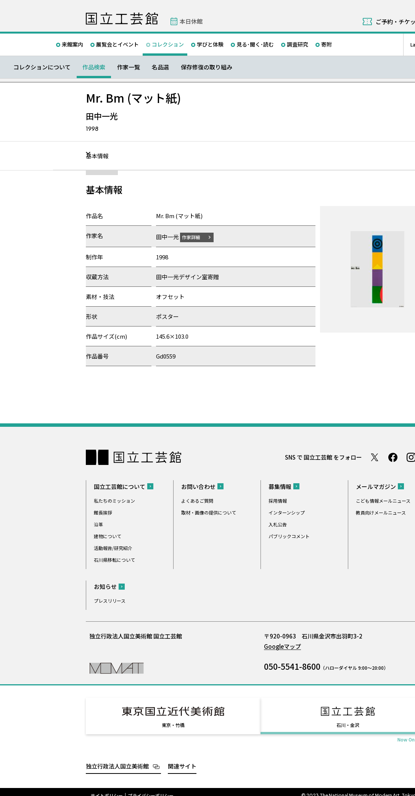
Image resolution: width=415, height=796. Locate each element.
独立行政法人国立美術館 (117, 759)
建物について (107, 535)
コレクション (168, 44)
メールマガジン (376, 486)
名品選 (160, 67)
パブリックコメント (289, 535)
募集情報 (280, 486)
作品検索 (93, 67)
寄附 (326, 44)
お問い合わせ (198, 486)
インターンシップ (287, 512)
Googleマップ (282, 646)
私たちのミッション (114, 500)
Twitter (374, 457)
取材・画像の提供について (208, 512)
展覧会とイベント (117, 44)
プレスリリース (109, 600)
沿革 (98, 524)
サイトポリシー (107, 788)
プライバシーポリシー (151, 788)
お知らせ (105, 586)
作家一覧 (128, 67)
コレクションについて (42, 67)
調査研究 (297, 44)
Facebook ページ (393, 457)
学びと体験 (210, 44)
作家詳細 (196, 236)
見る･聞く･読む (255, 44)
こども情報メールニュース (383, 500)
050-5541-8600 (292, 666)
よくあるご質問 (197, 500)
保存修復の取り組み (206, 67)
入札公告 (278, 524)
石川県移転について (114, 559)
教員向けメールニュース (381, 512)
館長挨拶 (103, 512)
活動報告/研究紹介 (113, 547)
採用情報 (278, 500)
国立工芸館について (119, 486)
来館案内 (72, 44)
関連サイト (182, 759)
